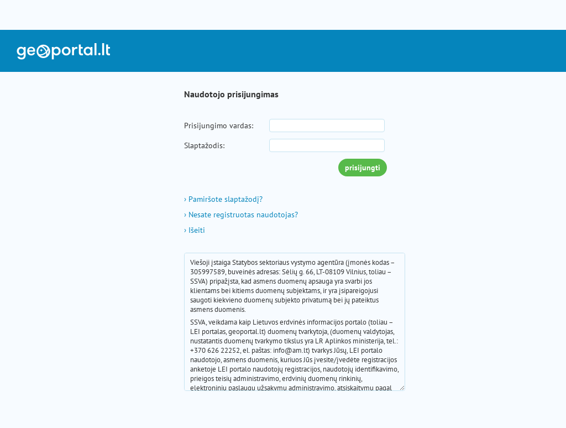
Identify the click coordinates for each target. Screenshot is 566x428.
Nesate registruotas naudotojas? (241, 215)
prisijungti (362, 168)
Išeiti (194, 230)
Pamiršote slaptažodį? (223, 199)
